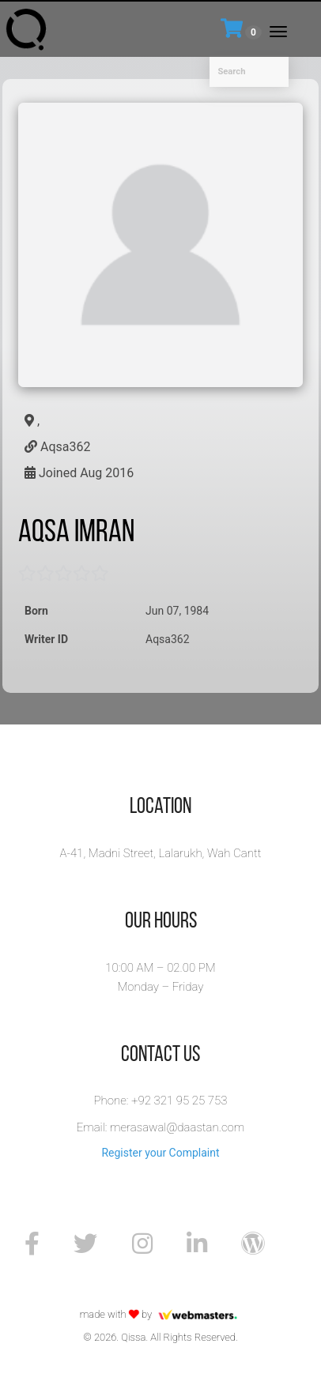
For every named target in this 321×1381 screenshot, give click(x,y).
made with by (161, 1314)
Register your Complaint (160, 1152)
